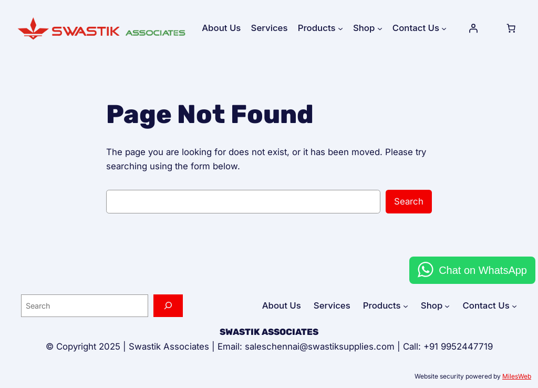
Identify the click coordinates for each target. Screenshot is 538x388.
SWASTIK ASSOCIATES (269, 331)
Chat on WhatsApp (483, 270)
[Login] (473, 28)
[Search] (168, 305)
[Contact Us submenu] (444, 28)
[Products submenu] (340, 28)
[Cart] (511, 28)
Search (408, 201)
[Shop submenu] (379, 28)
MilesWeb (516, 376)
